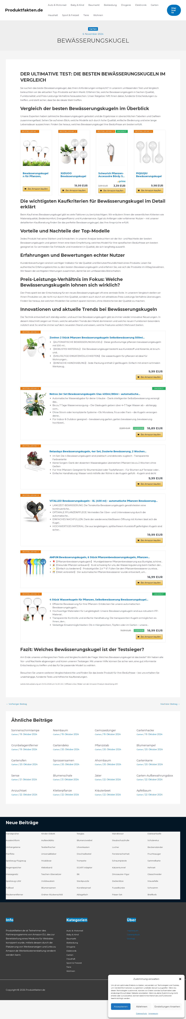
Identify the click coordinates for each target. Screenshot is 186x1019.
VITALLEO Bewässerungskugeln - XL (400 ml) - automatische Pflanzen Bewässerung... (98, 509)
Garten (154, 5)
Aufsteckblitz (48, 859)
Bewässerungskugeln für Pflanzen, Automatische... (35, 175)
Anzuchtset (19, 809)
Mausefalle (153, 899)
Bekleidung (110, 5)
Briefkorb (152, 913)
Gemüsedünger (106, 746)
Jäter (98, 791)
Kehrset (151, 886)
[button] (180, 979)
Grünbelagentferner (25, 761)
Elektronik (140, 5)
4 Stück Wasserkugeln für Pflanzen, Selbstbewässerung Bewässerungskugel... (104, 613)
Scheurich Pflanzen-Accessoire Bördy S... (111, 175)
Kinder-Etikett (49, 852)
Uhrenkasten (84, 866)
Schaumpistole (120, 879)
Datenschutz (141, 1013)
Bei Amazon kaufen (38, 189)
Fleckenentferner (15, 913)
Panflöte (10, 872)
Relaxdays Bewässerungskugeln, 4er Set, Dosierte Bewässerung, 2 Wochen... (103, 455)
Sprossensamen (64, 776)
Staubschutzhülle (121, 859)
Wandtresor (118, 852)
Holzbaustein (48, 899)
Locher (116, 866)
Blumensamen (49, 906)
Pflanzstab (102, 761)
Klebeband (47, 886)
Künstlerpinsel (85, 906)
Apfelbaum (144, 809)
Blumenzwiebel (85, 859)
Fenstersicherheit (121, 872)
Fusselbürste (119, 906)
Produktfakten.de (24, 10)
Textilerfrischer (49, 866)
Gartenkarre (145, 776)
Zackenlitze (118, 899)
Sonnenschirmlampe (26, 746)
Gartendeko (61, 761)
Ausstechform (13, 859)
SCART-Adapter (85, 886)
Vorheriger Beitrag (17, 719)
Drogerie (126, 5)
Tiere (86, 15)
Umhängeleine (14, 866)
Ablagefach (83, 913)
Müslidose (46, 879)
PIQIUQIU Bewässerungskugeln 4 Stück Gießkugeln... (149, 175)
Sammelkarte (155, 879)
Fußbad (10, 906)
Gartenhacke (146, 746)
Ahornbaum (103, 776)
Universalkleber (50, 872)
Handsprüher (13, 852)
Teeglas (81, 852)
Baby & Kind (77, 5)
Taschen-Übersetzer (52, 893)
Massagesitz (12, 893)
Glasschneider (155, 893)
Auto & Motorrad (57, 5)
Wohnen (98, 15)
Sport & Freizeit (70, 15)
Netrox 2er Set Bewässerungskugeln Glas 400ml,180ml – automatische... (100, 396)
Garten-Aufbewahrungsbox (151, 793)
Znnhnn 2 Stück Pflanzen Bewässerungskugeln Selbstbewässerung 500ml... (102, 337)
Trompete (82, 879)
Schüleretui (153, 859)
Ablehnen (141, 1006)
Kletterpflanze (63, 809)
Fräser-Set (117, 913)
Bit (78, 893)
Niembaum (61, 746)
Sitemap (131, 957)
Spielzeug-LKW (14, 899)
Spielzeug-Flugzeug (17, 879)
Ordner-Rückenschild (53, 913)
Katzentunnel (119, 886)
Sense (15, 791)
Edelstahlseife (155, 852)
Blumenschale (63, 791)
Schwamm (153, 906)
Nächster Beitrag (169, 719)
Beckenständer (156, 866)
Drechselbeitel (85, 872)
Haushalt (53, 15)
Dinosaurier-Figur (121, 893)
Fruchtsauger (154, 872)
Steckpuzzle (83, 899)
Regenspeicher (14, 886)
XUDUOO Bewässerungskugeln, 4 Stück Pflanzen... (73, 175)
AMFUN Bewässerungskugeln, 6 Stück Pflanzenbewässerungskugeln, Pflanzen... (105, 569)
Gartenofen (19, 776)
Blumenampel (147, 761)
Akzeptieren (121, 1006)
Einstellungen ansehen (167, 1006)
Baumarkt (94, 5)
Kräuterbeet (103, 809)
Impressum (153, 1013)
